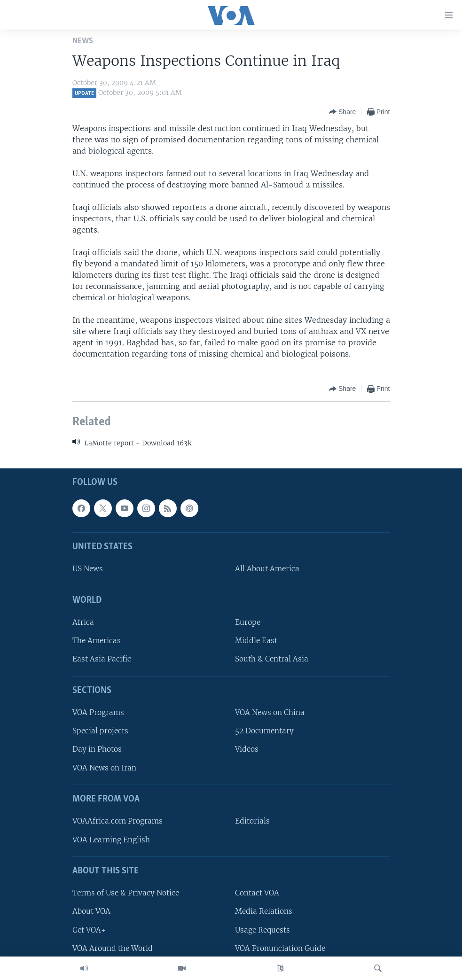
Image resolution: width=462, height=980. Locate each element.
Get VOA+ (89, 930)
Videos (246, 749)
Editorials (252, 821)
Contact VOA (257, 893)
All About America (267, 569)
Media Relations (263, 911)
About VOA (91, 911)
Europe (247, 622)
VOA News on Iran (104, 767)
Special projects (100, 731)
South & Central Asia (271, 659)
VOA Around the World (112, 948)
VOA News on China (270, 712)
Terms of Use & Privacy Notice (125, 893)
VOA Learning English (111, 839)
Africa (83, 622)
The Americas (96, 641)
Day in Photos (97, 749)
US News (87, 569)
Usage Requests (262, 930)
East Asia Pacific (101, 659)
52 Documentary (264, 731)
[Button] (342, 111)
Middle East (256, 641)
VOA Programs (98, 712)
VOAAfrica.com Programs (117, 821)
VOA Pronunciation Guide (280, 948)
